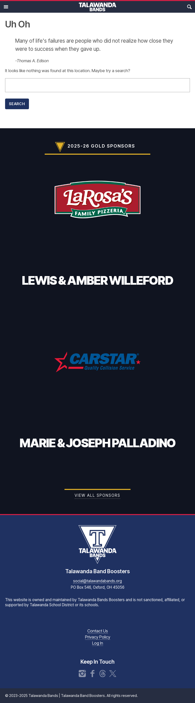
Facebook (92, 673)
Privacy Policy (97, 637)
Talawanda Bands (97, 7)
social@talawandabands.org (97, 581)
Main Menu (6, 7)
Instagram (82, 673)
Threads (102, 673)
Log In (97, 643)
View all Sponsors (97, 495)
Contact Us (97, 630)
